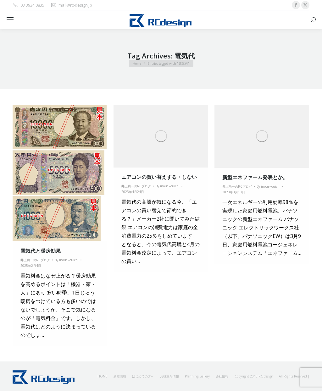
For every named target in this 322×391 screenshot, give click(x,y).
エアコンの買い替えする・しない (159, 176)
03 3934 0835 (28, 5)
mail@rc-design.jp (71, 5)
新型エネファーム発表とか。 (255, 177)
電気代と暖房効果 (40, 250)
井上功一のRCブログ (35, 260)
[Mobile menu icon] (10, 20)
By (67, 260)
